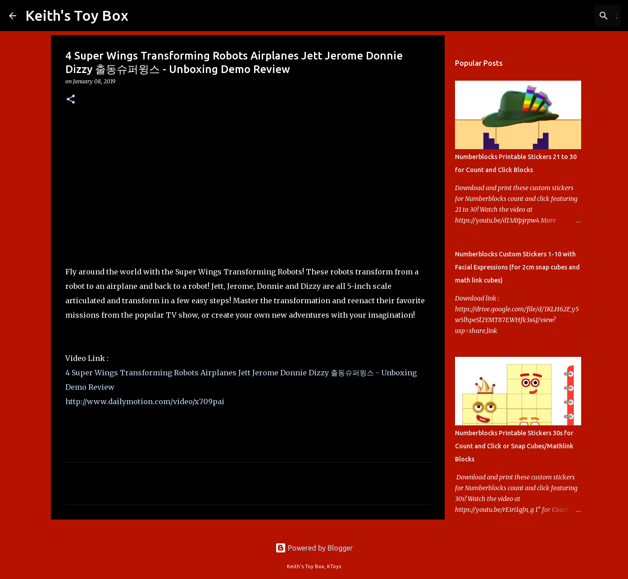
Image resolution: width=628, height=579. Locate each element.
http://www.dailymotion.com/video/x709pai (144, 401)
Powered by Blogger (314, 548)
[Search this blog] (573, 16)
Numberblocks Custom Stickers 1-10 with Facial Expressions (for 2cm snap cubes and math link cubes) (517, 267)
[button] (70, 100)
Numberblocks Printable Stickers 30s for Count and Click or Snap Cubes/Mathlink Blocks (514, 446)
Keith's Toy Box (76, 15)
